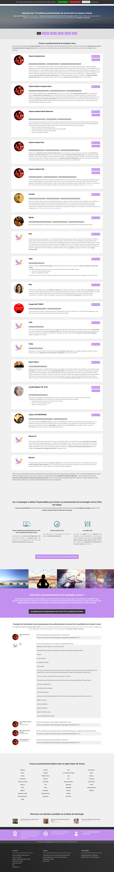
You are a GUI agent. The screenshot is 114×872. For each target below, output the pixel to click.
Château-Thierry (45, 775)
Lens (68, 775)
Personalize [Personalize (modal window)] (86, 2)
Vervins (91, 784)
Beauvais (22, 784)
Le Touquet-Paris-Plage (68, 773)
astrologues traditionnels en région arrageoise (48, 208)
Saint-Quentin (91, 770)
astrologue (45, 33)
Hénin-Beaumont (45, 793)
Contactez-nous (15, 867)
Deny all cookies (75, 2)
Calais (22, 799)
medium (61, 33)
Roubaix (68, 793)
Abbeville (22, 770)
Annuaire (14, 855)
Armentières (23, 778)
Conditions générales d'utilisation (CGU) (21, 859)
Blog (13, 865)
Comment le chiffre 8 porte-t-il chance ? (91, 819)
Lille (68, 778)
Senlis (91, 773)
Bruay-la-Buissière (22, 796)
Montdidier (68, 787)
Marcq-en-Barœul (68, 781)
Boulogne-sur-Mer (22, 793)
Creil (45, 784)
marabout (53, 33)
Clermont (45, 778)
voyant (74, 33)
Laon (68, 770)
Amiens (22, 775)
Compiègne (45, 781)
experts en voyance (87, 185)
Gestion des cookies (17, 863)
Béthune (23, 790)
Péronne (68, 790)
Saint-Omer (68, 796)
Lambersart (45, 796)
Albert (22, 773)
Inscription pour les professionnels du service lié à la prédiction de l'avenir (57, 611)
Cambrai (45, 770)
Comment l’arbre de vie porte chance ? (29, 819)
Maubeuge (68, 784)
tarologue (67, 33)
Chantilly (45, 773)
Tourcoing (91, 778)
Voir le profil (95, 56)
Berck (22, 787)
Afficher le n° (96, 59)
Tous (39, 33)
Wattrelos (91, 790)
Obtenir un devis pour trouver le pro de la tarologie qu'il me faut (57, 557)
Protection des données (17, 861)
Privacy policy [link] (94, 2)
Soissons (91, 775)
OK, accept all (62, 2)
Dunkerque (45, 790)
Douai (45, 787)
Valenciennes (91, 781)
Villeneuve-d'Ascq (91, 787)
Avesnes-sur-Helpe (22, 781)
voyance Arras (46, 861)
